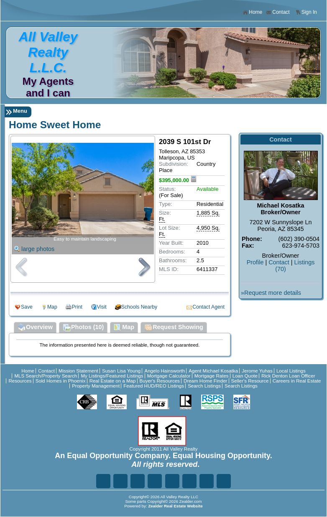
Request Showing (173, 328)
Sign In (306, 12)
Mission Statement (78, 370)
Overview (35, 328)
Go (155, 481)
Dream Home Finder (205, 380)
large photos (37, 249)
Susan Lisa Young (121, 370)
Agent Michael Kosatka (213, 370)
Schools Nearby (139, 307)
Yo (224, 481)
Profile (255, 262)
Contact (277, 12)
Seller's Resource (250, 380)
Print (77, 307)
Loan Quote (245, 375)
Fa (103, 481)
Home (252, 12)
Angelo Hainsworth (164, 370)
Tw (120, 481)
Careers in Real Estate (297, 380)
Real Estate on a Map (112, 380)
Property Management (96, 385)
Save (27, 307)
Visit (102, 307)
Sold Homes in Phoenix (61, 380)
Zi (172, 481)
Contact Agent (208, 307)
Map (52, 307)
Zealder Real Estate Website (175, 506)
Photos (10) (83, 328)
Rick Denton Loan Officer (288, 375)
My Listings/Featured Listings (112, 375)
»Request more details (271, 292)
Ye (206, 481)
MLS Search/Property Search (45, 375)
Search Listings (204, 385)
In (189, 481)
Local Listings (291, 370)
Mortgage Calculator (169, 375)
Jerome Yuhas (257, 370)
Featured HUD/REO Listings (153, 385)
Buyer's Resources (160, 380)
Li (137, 481)
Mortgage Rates (211, 375)
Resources (19, 380)
